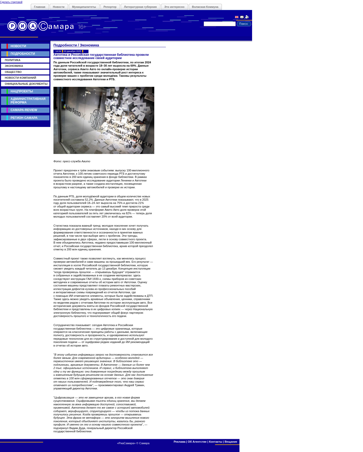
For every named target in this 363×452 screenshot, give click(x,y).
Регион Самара (24, 118)
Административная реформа (28, 100)
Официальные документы (26, 83)
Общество (13, 71)
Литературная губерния (140, 6)
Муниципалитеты (84, 6)
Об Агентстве (197, 441)
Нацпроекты (22, 91)
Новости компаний (20, 77)
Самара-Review (24, 110)
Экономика (14, 65)
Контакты (215, 441)
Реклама (180, 441)
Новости (59, 6)
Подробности (23, 54)
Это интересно (174, 6)
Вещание (231, 441)
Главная (39, 6)
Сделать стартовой (11, 2)
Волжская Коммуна (205, 6)
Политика (12, 60)
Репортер (110, 6)
